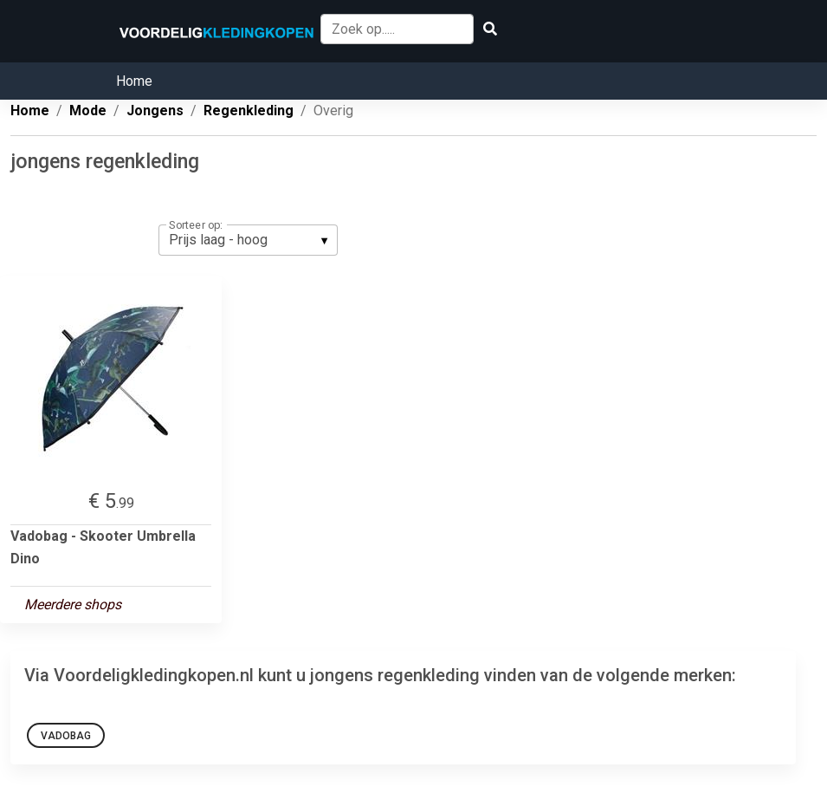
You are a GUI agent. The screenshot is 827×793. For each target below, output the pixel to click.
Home (134, 81)
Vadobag (66, 736)
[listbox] (248, 240)
